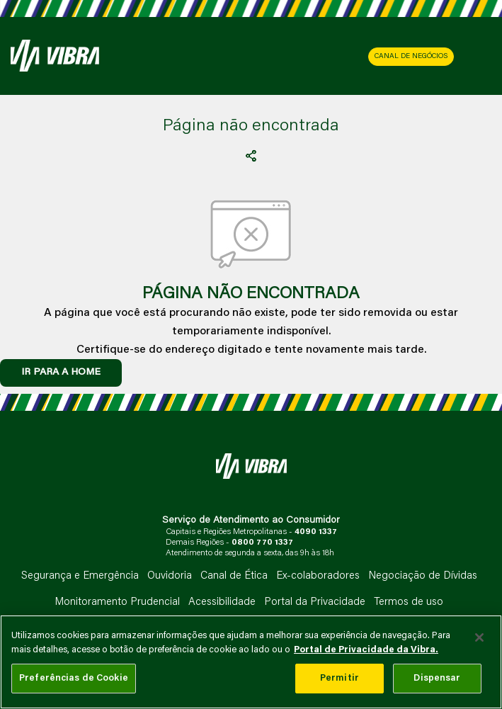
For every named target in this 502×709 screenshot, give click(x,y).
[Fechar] (479, 637)
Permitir (339, 678)
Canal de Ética (234, 576)
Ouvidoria (169, 576)
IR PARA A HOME (61, 373)
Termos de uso (408, 602)
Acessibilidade (222, 602)
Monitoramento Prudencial (117, 602)
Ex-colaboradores (318, 576)
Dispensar (436, 678)
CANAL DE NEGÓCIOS (411, 56)
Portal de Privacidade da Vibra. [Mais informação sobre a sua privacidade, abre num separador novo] (366, 649)
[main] (251, 662)
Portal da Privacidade (314, 602)
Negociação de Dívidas (422, 576)
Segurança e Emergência (80, 576)
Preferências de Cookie (73, 678)
